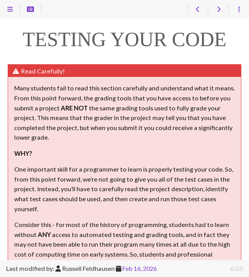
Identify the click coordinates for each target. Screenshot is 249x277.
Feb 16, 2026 (139, 268)
